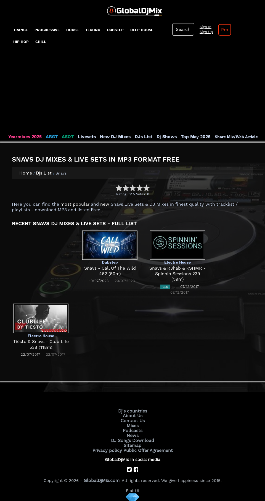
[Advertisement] (132, 92)
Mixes (132, 424)
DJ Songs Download (132, 438)
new (102, 204)
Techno (92, 30)
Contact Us (132, 419)
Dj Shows (160, 136)
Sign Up (205, 32)
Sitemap (132, 443)
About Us (132, 415)
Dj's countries (132, 410)
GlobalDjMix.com (101, 477)
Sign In (204, 27)
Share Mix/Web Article (228, 137)
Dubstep (115, 30)
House (72, 30)
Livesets (84, 136)
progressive (47, 30)
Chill (40, 42)
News (132, 434)
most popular (73, 204)
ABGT (50, 136)
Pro (223, 29)
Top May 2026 (188, 136)
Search (183, 29)
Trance (20, 30)
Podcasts (133, 429)
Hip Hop (21, 42)
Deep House (141, 30)
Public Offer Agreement (146, 448)
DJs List (138, 136)
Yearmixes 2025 (24, 136)
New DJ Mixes (111, 136)
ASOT (65, 136)
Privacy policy (108, 448)
